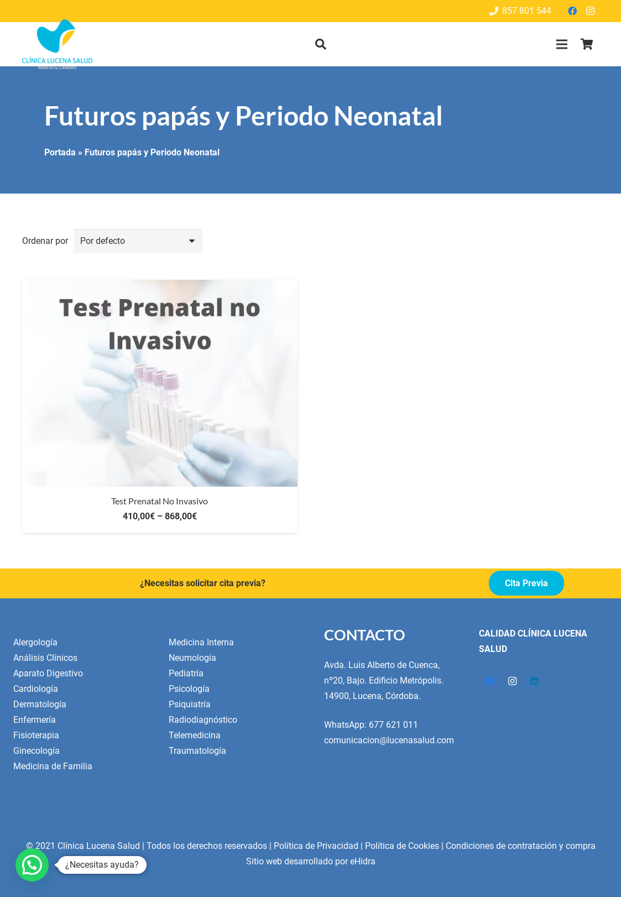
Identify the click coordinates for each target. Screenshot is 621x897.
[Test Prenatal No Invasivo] (160, 287)
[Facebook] (572, 11)
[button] (321, 44)
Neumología (192, 658)
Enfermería (34, 720)
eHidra (362, 861)
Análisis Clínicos (45, 658)
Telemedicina (195, 735)
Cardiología (35, 689)
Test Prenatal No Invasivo (159, 501)
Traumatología (197, 750)
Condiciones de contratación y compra (521, 846)
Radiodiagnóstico (203, 720)
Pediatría (186, 673)
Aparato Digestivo (48, 673)
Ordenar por (45, 241)
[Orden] (138, 241)
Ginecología (36, 750)
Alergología (35, 642)
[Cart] (587, 44)
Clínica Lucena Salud (99, 846)
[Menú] (562, 44)
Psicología (189, 689)
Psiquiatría (190, 704)
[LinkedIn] (534, 681)
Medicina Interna (201, 642)
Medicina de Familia (52, 766)
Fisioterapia (36, 735)
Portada (60, 152)
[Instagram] (590, 11)
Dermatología (39, 704)
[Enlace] (57, 44)
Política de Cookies (402, 846)
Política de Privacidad (316, 846)
